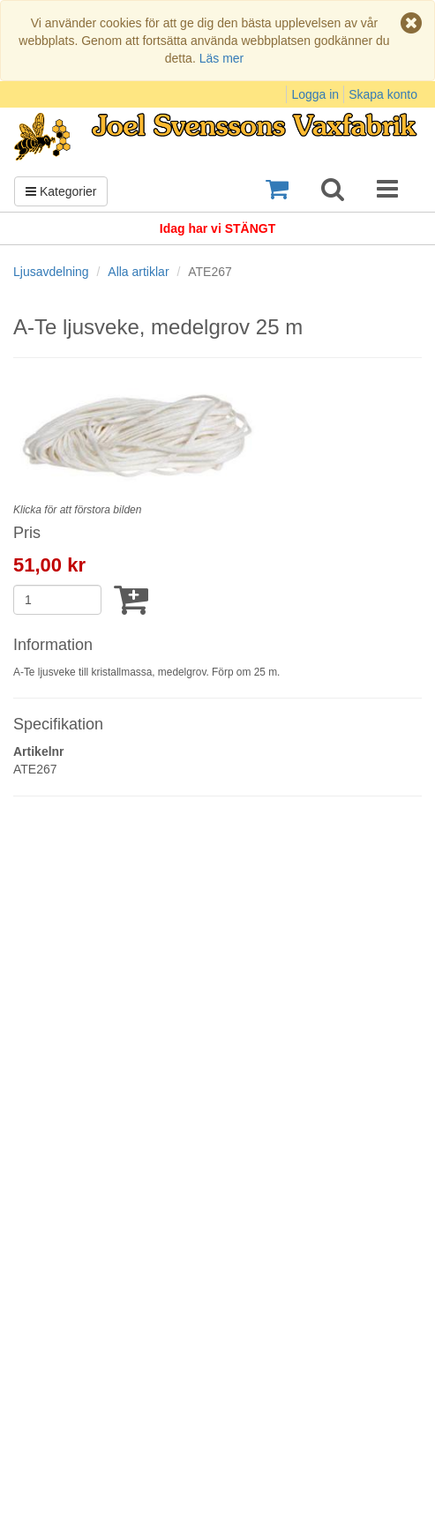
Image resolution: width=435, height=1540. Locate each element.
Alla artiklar (138, 272)
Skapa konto (383, 94)
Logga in (315, 94)
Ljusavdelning (51, 272)
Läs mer (221, 58)
